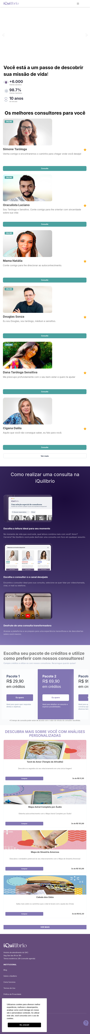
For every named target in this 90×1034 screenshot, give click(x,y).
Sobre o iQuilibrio (10, 976)
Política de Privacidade (12, 994)
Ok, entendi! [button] (24, 1025)
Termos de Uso (9, 988)
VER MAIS (45, 927)
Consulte (44, 168)
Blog (5, 970)
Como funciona (9, 982)
